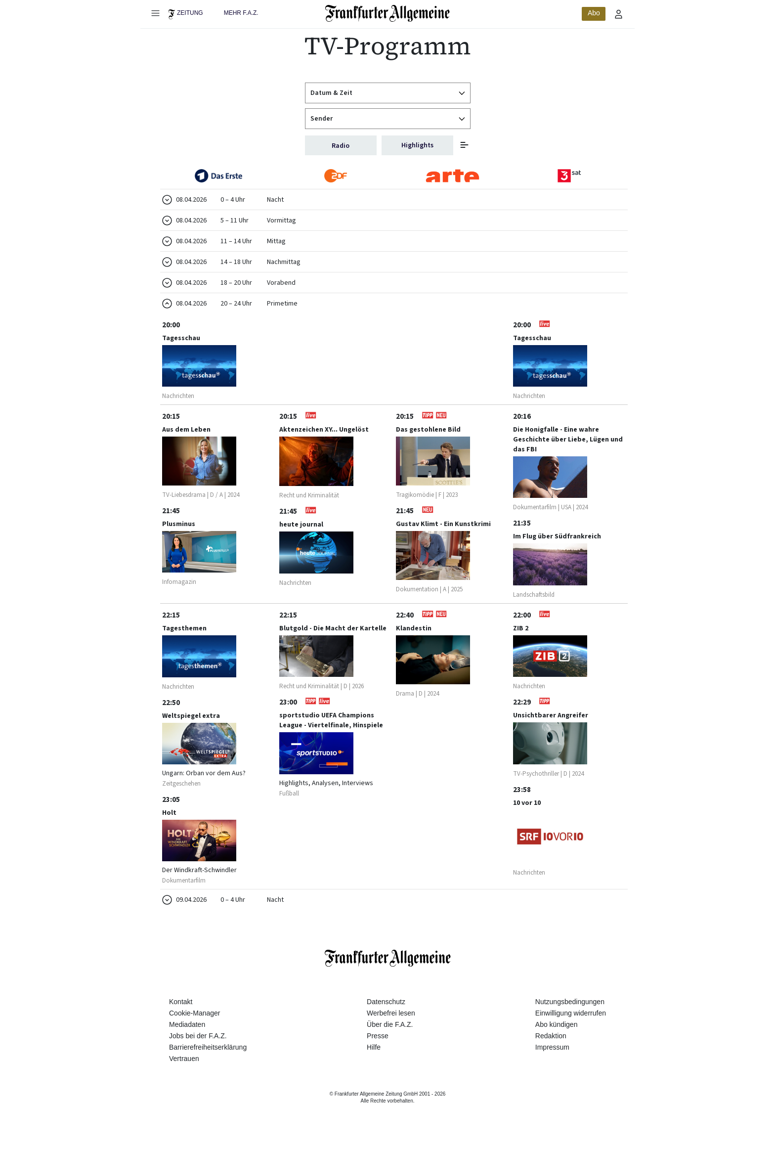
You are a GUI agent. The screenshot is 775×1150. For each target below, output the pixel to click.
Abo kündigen (556, 1035)
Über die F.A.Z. (390, 1035)
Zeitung (190, 12)
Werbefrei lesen (391, 1023)
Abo (594, 13)
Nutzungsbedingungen (569, 1012)
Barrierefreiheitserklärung (208, 1058)
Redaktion (550, 1046)
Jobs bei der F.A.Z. (198, 1046)
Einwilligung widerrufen (570, 1023)
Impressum (552, 1058)
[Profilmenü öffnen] (619, 14)
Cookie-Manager (194, 1023)
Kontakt (180, 1012)
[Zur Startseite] (388, 13)
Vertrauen (184, 1069)
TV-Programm (387, 46)
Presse (377, 1046)
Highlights (417, 145)
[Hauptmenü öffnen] (155, 13)
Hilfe (374, 1058)
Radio (340, 146)
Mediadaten (187, 1035)
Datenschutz (386, 1012)
